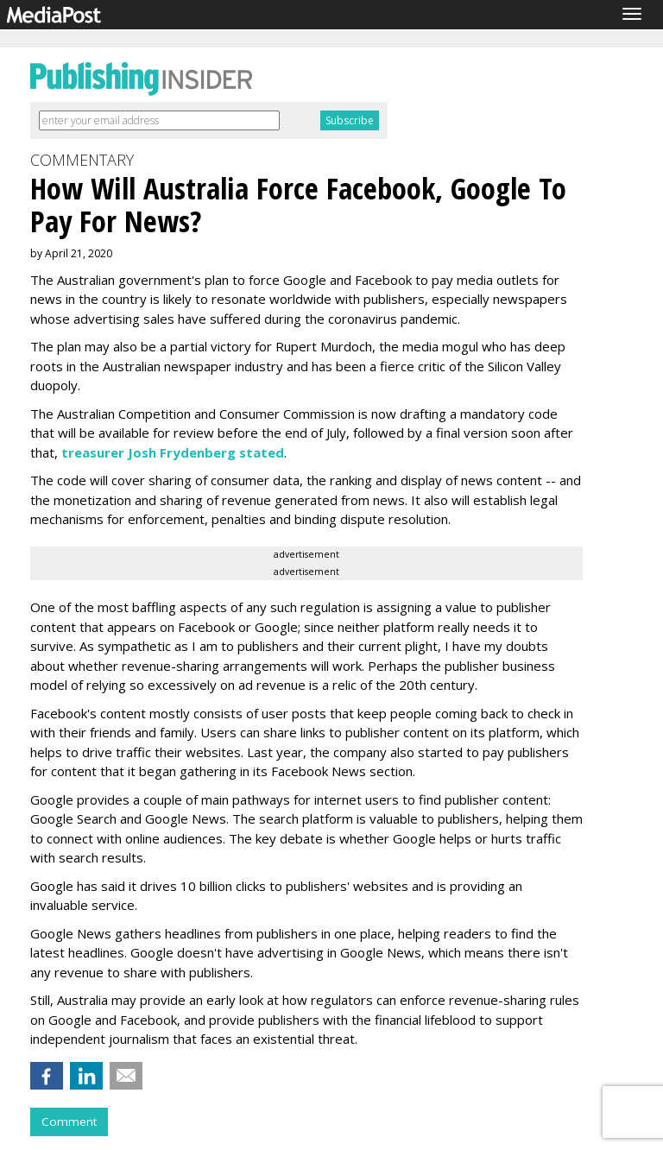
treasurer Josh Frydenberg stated (172, 452)
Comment (69, 1121)
